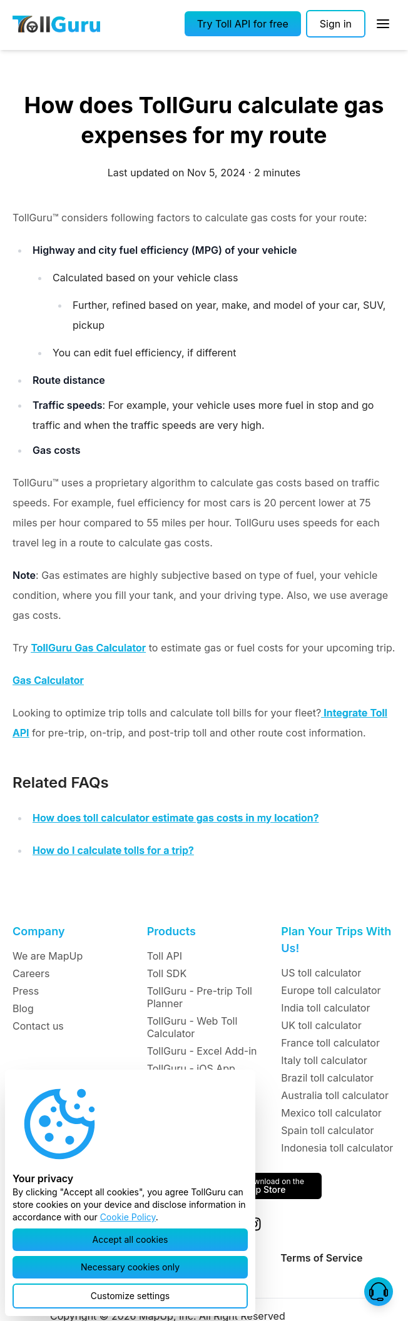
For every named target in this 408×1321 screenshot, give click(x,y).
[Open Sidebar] (382, 24)
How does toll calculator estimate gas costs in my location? (176, 817)
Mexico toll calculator (331, 1113)
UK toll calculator (321, 1025)
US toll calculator (321, 973)
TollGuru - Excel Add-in (202, 1051)
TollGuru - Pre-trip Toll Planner (199, 997)
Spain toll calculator (327, 1130)
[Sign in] (335, 24)
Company (38, 931)
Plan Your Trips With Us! (336, 940)
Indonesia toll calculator (337, 1148)
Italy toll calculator (324, 1060)
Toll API (164, 956)
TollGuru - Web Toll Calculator (192, 1027)
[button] (243, 23)
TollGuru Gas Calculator (88, 647)
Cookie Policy (128, 1217)
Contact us (38, 1026)
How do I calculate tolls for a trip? (113, 850)
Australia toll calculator (335, 1095)
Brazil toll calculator (327, 1078)
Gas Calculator (48, 680)
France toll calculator (330, 1043)
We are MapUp (48, 956)
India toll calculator (325, 1008)
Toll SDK (166, 973)
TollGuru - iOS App (191, 1068)
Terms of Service (321, 1258)
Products (171, 931)
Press (26, 991)
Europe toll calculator (330, 990)
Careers (31, 973)
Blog (23, 1008)
